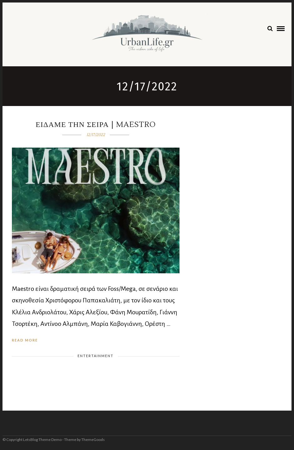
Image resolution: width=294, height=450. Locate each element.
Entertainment (96, 356)
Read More (25, 340)
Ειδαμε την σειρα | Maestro (96, 124)
